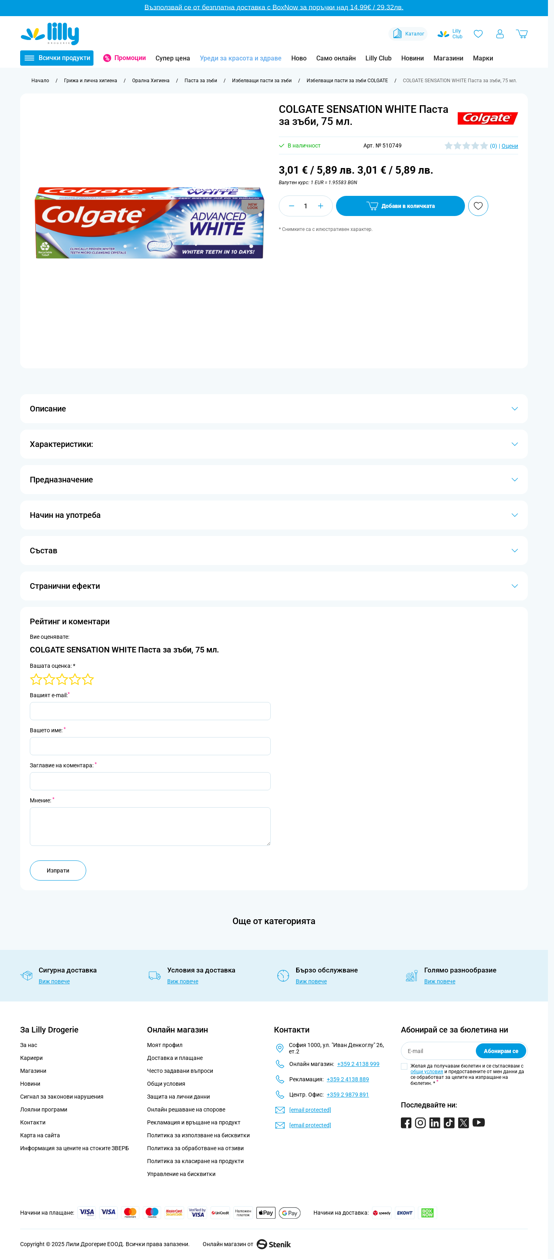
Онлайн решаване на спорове (186, 1109)
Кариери (31, 1058)
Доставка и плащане (175, 1058)
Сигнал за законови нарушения (62, 1096)
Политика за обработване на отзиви (195, 1148)
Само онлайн (336, 58)
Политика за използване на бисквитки (198, 1135)
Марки (483, 58)
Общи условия (166, 1083)
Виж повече (54, 981)
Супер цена (173, 58)
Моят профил (165, 1045)
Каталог (408, 34)
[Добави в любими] (478, 206)
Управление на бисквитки (181, 1174)
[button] (488, 118)
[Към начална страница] (40, 80)
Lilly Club (378, 58)
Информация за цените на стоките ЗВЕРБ (74, 1148)
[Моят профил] (500, 34)
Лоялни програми (43, 1109)
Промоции (130, 58)
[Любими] (478, 34)
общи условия (427, 1071)
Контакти (33, 1122)
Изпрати (58, 870)
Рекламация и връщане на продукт (194, 1122)
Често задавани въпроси (180, 1071)
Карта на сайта (40, 1135)
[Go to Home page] (50, 34)
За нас (28, 1045)
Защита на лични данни (178, 1096)
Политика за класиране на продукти (195, 1161)
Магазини (448, 58)
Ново (299, 58)
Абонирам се (501, 1051)
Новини (412, 58)
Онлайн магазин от (247, 1244)
